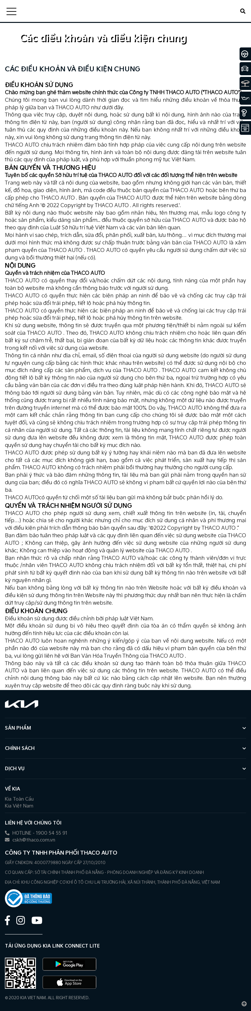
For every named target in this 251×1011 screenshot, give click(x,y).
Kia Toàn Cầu (19, 799)
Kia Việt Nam (19, 806)
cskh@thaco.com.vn (30, 840)
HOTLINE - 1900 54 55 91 (36, 833)
